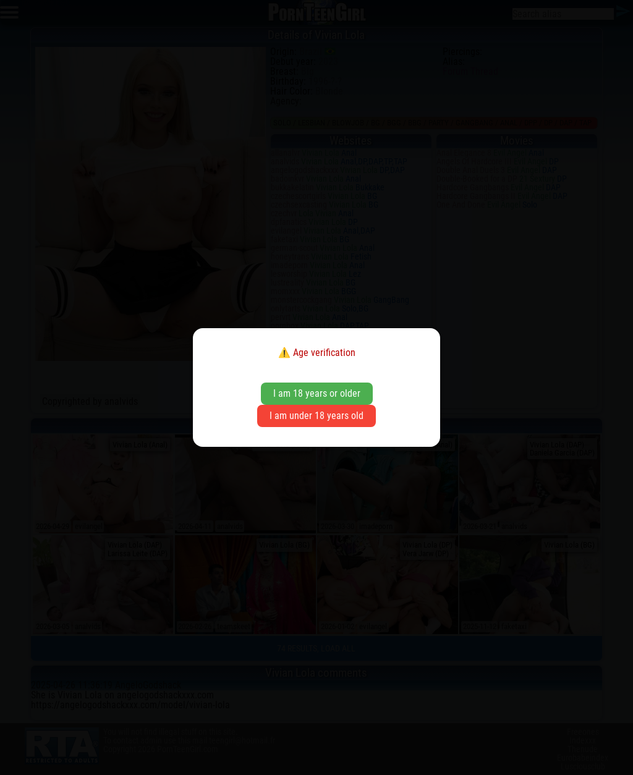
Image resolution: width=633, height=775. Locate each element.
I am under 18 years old (316, 415)
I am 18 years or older (316, 393)
